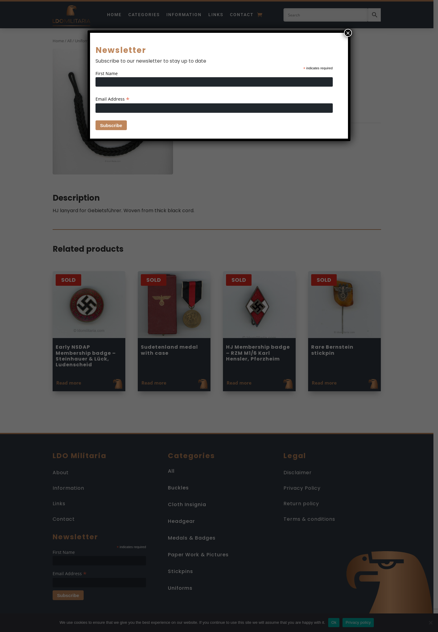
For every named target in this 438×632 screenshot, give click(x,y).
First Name (107, 73)
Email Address (113, 98)
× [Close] (348, 33)
